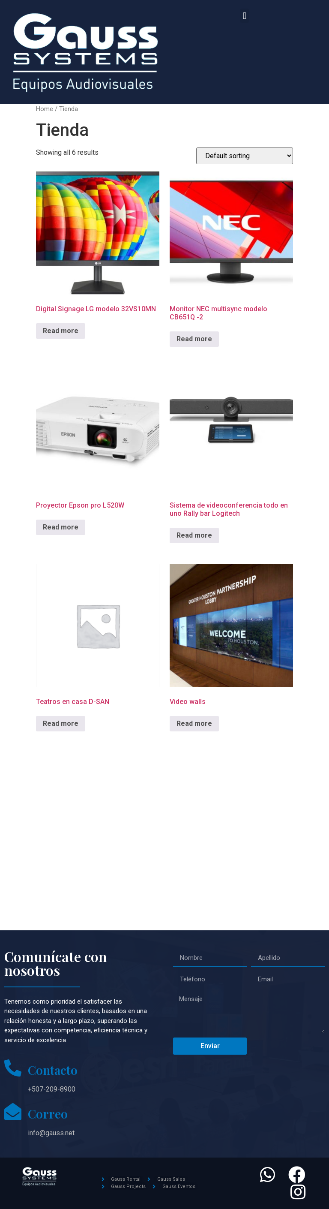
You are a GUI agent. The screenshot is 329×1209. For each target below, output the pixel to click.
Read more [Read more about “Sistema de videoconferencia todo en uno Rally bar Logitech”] (194, 535)
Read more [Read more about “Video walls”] (194, 723)
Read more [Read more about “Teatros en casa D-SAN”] (60, 723)
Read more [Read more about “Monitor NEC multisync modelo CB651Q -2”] (194, 339)
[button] (244, 16)
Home (44, 109)
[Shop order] (244, 155)
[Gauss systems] (164, 844)
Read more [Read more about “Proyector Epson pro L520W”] (60, 527)
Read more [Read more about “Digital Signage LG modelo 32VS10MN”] (60, 331)
